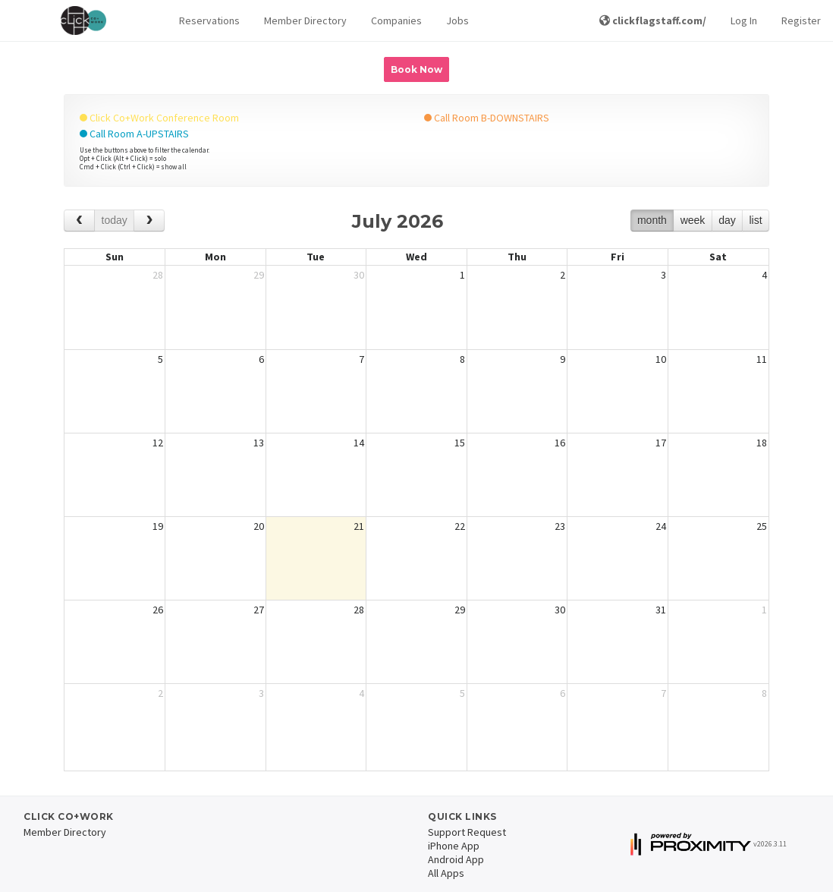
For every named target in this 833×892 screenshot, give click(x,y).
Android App (456, 859)
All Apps (446, 873)
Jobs (457, 20)
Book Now (416, 69)
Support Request (467, 832)
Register (801, 20)
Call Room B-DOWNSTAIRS (486, 118)
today (114, 220)
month (652, 220)
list (755, 220)
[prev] (79, 221)
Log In (744, 20)
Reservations (209, 20)
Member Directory (305, 20)
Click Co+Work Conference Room (159, 118)
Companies (396, 20)
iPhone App (453, 846)
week (693, 220)
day (727, 220)
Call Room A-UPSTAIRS (134, 133)
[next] (149, 221)
